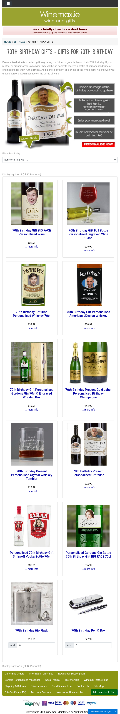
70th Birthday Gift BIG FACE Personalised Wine (31, 232)
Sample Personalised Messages (22, 679)
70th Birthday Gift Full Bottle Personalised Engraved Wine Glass (88, 234)
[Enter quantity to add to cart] (36, 645)
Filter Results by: (11, 153)
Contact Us (83, 686)
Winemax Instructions (96, 679)
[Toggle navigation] (8, 3)
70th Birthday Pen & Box (88, 630)
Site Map (99, 686)
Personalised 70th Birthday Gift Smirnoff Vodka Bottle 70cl (31, 554)
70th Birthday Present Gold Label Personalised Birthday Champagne (88, 393)
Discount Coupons (41, 692)
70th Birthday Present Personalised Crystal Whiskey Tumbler (31, 475)
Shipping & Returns (15, 686)
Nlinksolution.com (84, 712)
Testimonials (72, 679)
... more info (31, 246)
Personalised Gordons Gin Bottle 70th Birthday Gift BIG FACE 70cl (88, 554)
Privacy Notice (39, 686)
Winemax (51, 712)
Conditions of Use (62, 686)
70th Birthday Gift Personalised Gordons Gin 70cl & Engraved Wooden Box (31, 393)
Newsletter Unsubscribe (69, 692)
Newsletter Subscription (71, 673)
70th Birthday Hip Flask (31, 630)
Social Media (52, 679)
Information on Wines (41, 673)
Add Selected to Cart (104, 692)
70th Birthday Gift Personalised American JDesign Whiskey (88, 314)
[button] (11, 113)
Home (7, 41)
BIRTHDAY (19, 41)
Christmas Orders (14, 673)
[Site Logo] (60, 17)
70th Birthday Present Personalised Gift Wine (88, 473)
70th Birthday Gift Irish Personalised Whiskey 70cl (31, 314)
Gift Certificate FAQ (15, 692)
